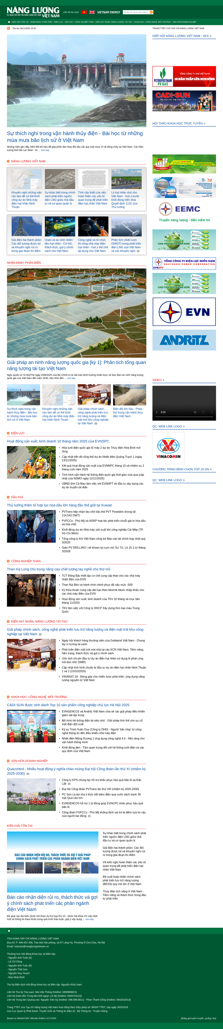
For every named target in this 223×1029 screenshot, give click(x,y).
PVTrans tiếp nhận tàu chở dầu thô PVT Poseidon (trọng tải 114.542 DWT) (99, 513)
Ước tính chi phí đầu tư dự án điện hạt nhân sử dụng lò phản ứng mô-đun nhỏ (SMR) (102, 660)
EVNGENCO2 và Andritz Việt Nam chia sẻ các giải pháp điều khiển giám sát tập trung (103, 713)
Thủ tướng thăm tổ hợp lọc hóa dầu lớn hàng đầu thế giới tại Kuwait (59, 505)
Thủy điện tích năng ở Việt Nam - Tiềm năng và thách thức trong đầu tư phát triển (124, 895)
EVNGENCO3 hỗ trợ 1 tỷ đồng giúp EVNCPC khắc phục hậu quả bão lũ (102, 805)
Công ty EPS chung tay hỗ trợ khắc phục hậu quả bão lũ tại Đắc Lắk (101, 782)
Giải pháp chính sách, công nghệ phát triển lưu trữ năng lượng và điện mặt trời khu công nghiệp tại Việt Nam (93, 416)
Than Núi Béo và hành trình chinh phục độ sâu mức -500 (97, 584)
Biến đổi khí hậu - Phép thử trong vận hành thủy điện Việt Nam (128, 412)
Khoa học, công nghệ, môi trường (152, 22)
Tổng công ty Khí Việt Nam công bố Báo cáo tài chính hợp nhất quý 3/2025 (104, 540)
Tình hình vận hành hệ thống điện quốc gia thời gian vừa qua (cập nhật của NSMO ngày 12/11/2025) (103, 476)
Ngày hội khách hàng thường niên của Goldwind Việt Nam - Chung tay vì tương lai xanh (103, 642)
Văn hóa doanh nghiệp (184, 22)
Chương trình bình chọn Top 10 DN (182, 469)
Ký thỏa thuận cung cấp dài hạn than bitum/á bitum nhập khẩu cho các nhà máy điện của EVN (103, 591)
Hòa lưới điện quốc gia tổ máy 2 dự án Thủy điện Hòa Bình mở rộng (101, 449)
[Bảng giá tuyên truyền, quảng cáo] (198, 1018)
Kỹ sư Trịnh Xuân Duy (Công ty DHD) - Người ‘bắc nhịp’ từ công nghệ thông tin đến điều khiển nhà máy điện (101, 731)
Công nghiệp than (84, 22)
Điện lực (58, 22)
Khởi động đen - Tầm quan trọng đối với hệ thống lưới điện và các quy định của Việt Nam (103, 749)
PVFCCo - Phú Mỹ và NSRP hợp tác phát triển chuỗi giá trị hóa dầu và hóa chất (104, 522)
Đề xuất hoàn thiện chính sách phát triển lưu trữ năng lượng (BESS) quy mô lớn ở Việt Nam (122, 880)
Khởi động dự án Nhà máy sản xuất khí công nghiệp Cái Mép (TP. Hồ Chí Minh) (103, 531)
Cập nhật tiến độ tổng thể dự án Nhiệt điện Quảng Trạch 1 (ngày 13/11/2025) (102, 458)
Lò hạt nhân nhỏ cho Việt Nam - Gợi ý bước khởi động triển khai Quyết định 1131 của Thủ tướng (125, 199)
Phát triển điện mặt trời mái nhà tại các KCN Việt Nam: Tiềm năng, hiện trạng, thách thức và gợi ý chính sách (103, 651)
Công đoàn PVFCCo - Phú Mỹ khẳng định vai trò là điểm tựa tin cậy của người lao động (104, 814)
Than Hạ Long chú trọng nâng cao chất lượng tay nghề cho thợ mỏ (58, 569)
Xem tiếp (45, 150)
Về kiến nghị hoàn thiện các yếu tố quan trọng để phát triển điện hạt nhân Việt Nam (124, 866)
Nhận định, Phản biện (41, 22)
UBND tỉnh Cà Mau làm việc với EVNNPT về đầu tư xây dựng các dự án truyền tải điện (102, 485)
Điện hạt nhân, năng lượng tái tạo (114, 22)
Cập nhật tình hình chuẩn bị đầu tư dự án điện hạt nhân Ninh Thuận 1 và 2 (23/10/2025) (104, 669)
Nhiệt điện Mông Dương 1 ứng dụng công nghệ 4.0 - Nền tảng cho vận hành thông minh (103, 740)
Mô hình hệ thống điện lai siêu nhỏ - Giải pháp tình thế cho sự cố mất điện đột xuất (102, 722)
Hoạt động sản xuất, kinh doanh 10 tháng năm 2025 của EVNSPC (58, 441)
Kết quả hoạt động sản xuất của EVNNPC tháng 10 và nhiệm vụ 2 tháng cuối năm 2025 (103, 467)
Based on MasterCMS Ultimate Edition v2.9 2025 (31, 1018)
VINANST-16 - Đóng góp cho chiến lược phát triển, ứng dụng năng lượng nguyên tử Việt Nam (103, 678)
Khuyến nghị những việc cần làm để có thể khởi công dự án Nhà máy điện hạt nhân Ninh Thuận (26, 199)
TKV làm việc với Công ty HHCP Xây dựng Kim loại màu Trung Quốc (101, 610)
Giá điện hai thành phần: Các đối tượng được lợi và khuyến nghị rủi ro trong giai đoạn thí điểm (124, 851)
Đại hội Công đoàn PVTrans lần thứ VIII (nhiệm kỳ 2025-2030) (100, 789)
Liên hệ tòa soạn (71, 12)
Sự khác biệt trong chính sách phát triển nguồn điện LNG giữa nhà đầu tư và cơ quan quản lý (124, 837)
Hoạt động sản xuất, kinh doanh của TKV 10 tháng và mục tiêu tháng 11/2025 (101, 601)
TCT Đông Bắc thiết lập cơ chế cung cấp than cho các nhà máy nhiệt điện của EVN (101, 577)
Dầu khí (69, 22)
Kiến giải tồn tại (20, 22)
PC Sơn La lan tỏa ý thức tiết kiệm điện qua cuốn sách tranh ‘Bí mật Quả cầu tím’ (101, 796)
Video (158, 380)
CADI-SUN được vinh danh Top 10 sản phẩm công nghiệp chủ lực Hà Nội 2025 (68, 705)
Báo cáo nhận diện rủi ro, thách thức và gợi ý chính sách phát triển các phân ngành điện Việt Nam (52, 903)
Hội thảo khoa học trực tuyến (178, 123)
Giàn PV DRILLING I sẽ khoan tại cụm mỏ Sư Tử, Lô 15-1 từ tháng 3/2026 (103, 549)
